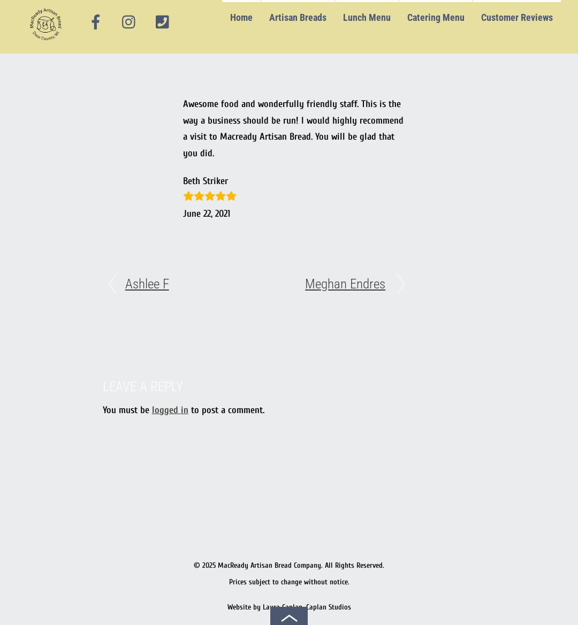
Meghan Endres (345, 284)
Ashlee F (147, 284)
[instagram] (129, 22)
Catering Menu (436, 17)
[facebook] (96, 22)
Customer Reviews (517, 17)
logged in (170, 410)
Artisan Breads (297, 17)
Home (241, 17)
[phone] (162, 22)
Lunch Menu (367, 17)
